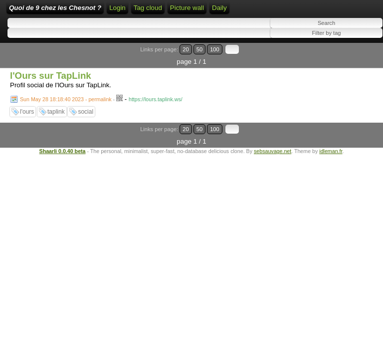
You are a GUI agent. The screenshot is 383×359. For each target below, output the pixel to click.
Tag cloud (148, 7)
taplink (56, 111)
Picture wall (187, 7)
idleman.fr (330, 151)
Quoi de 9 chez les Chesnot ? (55, 7)
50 (199, 49)
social (85, 111)
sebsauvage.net (272, 151)
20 (186, 49)
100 (214, 49)
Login (117, 7)
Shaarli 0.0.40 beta (62, 151)
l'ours (27, 111)
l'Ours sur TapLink (50, 75)
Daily (219, 7)
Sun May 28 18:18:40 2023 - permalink (66, 99)
